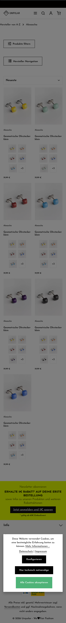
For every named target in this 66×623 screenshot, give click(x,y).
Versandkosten (12, 607)
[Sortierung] (33, 80)
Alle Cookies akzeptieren (34, 584)
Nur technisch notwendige (34, 571)
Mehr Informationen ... (37, 547)
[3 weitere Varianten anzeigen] (22, 168)
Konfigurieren (34, 560)
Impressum (41, 552)
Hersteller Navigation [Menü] (23, 61)
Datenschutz (26, 552)
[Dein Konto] (50, 13)
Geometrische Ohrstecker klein (17, 137)
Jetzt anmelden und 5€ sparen (33, 509)
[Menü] (35, 13)
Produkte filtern (19, 43)
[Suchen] (43, 13)
